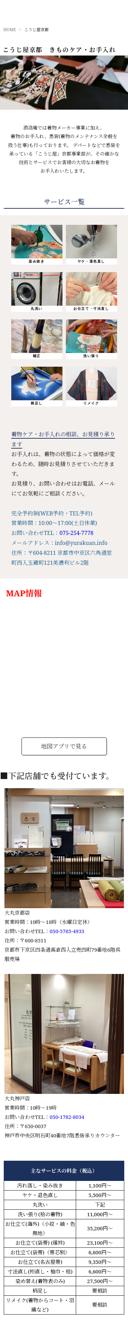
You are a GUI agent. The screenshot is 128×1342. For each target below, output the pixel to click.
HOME (9, 30)
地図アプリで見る (64, 746)
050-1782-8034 (66, 1116)
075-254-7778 (76, 533)
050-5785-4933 (66, 931)
